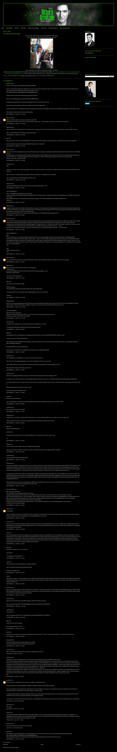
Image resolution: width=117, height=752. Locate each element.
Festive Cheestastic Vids (65, 28)
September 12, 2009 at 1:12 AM (15, 369)
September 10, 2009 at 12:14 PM (15, 146)
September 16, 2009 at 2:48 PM (15, 636)
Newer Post (5, 744)
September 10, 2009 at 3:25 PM (15, 254)
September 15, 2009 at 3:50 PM (15, 583)
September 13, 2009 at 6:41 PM (15, 451)
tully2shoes (8, 205)
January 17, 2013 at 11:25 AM (15, 708)
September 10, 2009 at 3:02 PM (15, 215)
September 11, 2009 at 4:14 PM (15, 352)
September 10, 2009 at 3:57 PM (15, 261)
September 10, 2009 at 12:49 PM (15, 179)
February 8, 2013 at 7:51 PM (14, 720)
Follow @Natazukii (89, 53)
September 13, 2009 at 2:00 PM (15, 403)
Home (2, 28)
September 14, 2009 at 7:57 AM (15, 459)
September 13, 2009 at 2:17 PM (15, 411)
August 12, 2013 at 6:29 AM (14, 727)
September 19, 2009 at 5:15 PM (15, 646)
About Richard (9, 28)
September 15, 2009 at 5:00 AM (15, 529)
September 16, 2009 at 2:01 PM (15, 628)
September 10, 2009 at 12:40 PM (15, 160)
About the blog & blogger (33, 28)
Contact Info (43, 28)
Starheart (8, 444)
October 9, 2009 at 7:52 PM (14, 653)
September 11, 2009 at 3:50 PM (15, 329)
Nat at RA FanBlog (10, 191)
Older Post (78, 744)
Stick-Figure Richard (53, 28)
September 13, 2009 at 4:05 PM (15, 422)
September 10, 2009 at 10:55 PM (15, 297)
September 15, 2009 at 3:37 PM (15, 572)
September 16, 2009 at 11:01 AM (15, 606)
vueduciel (8, 712)
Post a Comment (6, 742)
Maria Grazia (9, 117)
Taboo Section (50, 75)
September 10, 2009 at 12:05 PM (15, 134)
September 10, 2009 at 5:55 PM (15, 278)
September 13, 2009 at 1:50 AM (15, 392)
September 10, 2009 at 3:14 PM (15, 229)
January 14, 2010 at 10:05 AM (15, 701)
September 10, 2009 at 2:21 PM (15, 202)
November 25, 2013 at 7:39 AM (15, 739)
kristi (7, 138)
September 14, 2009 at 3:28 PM (15, 485)
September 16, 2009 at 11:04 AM (15, 617)
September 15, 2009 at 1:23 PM (15, 543)
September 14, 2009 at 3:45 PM (15, 505)
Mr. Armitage (42, 75)
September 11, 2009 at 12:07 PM (15, 307)
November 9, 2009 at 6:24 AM (15, 676)
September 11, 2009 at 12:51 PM (15, 318)
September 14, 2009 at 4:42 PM (15, 518)
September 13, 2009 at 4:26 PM (15, 440)
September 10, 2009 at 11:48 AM (15, 123)
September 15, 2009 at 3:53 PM (15, 595)
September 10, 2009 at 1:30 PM (15, 187)
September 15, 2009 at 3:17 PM (15, 558)
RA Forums (23, 28)
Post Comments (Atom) (14, 747)
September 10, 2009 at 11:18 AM (15, 114)
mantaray (8, 680)
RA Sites (17, 28)
